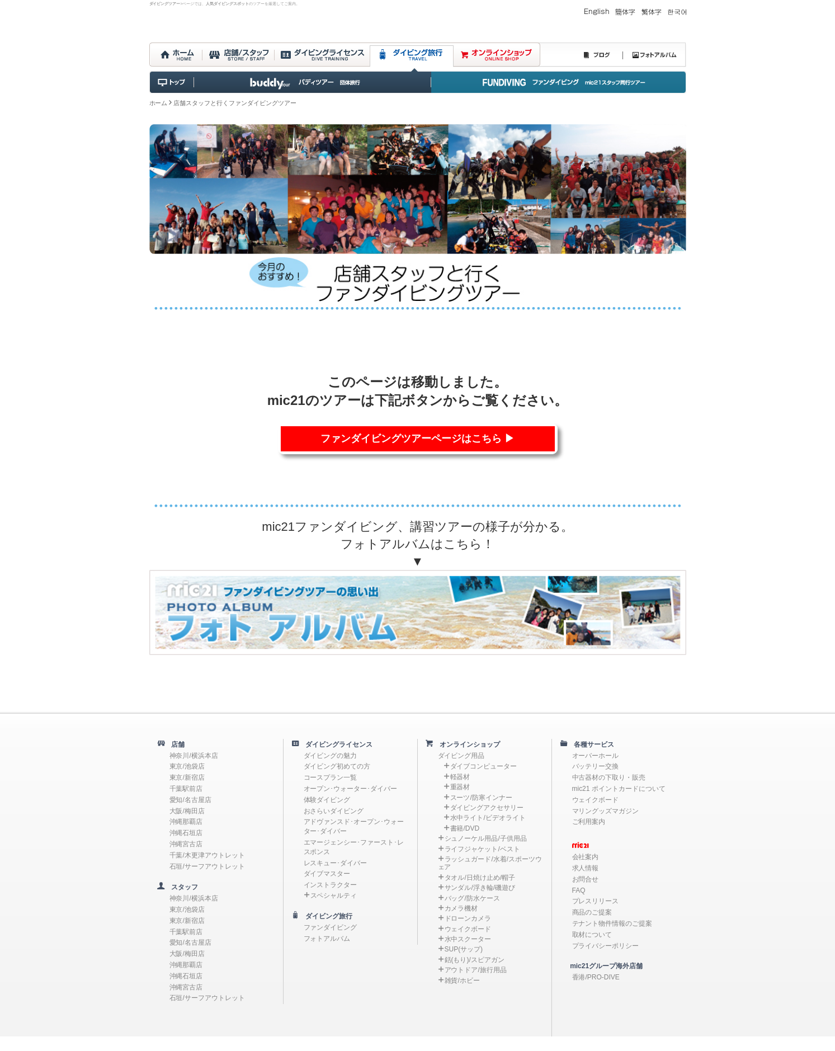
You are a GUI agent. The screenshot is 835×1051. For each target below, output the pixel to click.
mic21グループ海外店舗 (601, 966)
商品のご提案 (592, 912)
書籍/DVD (465, 828)
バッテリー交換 (595, 766)
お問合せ (585, 879)
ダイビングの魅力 (330, 756)
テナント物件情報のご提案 (612, 923)
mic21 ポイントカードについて (619, 789)
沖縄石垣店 (186, 833)
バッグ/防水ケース (472, 898)
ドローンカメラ (468, 918)
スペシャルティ (333, 895)
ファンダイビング (330, 927)
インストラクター (330, 885)
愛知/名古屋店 (190, 800)
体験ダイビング (327, 800)
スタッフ (182, 887)
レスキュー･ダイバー (335, 863)
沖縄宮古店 (186, 844)
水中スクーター (468, 939)
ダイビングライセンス (336, 744)
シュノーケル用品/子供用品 (486, 838)
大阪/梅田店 (187, 811)
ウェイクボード (468, 929)
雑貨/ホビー (462, 980)
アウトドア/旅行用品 (476, 970)
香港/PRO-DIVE (596, 977)
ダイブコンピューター (483, 766)
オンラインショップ (467, 744)
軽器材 (460, 777)
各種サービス (591, 744)
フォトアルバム (327, 938)
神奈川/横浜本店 (193, 756)
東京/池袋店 (187, 766)
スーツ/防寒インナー (481, 798)
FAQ (579, 890)
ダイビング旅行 (326, 916)
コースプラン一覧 (330, 777)
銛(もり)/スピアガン (474, 960)
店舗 (175, 744)
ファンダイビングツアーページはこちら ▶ (417, 438)
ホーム (158, 103)
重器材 (460, 787)
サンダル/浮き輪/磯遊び (480, 888)
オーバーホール (595, 756)
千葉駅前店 (186, 789)
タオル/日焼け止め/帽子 (480, 878)
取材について (592, 935)
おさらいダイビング (334, 811)
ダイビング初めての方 (337, 766)
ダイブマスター (327, 874)
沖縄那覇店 (186, 822)
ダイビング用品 (461, 756)
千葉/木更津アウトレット (207, 855)
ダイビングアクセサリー (487, 808)
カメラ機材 (461, 908)
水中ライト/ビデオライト (488, 818)
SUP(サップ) (464, 949)
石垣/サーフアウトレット (207, 866)
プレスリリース (595, 901)
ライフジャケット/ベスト (482, 849)
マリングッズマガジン (605, 811)
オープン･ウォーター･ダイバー (351, 789)
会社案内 (585, 857)
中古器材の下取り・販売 (609, 777)
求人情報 (585, 868)
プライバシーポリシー (605, 946)
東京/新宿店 (187, 777)
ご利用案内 (589, 822)
